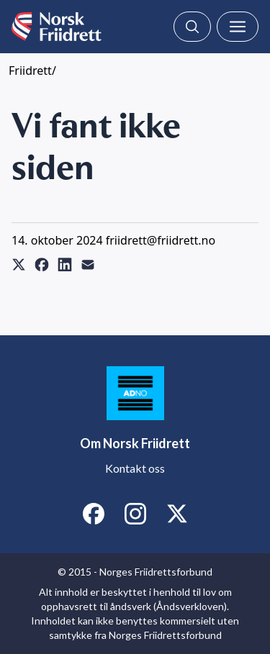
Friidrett (30, 70)
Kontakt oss (135, 468)
